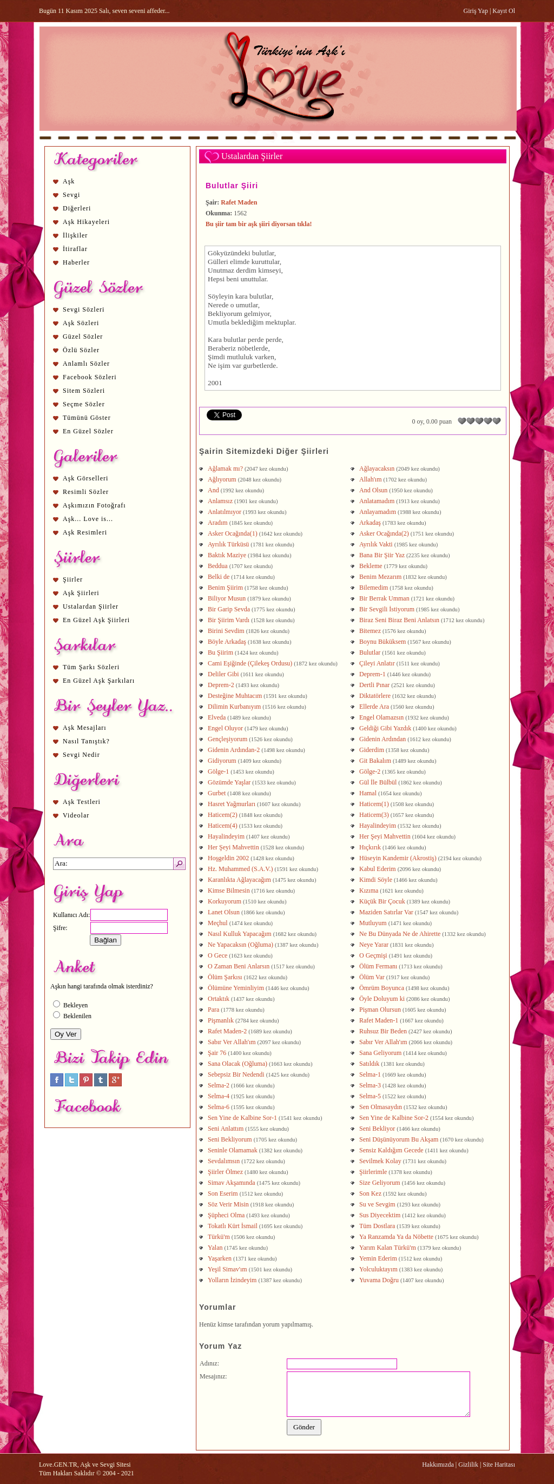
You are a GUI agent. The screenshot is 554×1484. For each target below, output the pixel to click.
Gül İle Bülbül (378, 782)
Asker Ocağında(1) (233, 533)
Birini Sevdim (226, 631)
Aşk (69, 181)
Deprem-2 (221, 685)
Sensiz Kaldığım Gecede (391, 1150)
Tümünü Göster (87, 417)
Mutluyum (373, 923)
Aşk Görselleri (85, 478)
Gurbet (217, 793)
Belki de (218, 577)
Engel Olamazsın (381, 717)
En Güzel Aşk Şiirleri (96, 620)
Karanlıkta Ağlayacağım (239, 879)
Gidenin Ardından (382, 739)
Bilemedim (373, 587)
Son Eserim (223, 1193)
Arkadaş (370, 522)
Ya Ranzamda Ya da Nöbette (396, 1237)
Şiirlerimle (373, 1172)
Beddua (218, 566)
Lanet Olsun (224, 912)
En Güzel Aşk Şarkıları (99, 680)
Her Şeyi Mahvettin (385, 836)
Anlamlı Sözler (86, 363)
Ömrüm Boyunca (381, 988)
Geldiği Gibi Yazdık (385, 728)
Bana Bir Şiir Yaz (382, 555)
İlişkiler (75, 235)
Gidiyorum (222, 760)
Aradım (218, 522)
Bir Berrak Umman (384, 598)
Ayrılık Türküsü (228, 544)
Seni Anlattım (225, 1128)
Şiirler (73, 579)
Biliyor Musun (227, 598)
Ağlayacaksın (376, 468)
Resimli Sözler (86, 492)
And (213, 490)
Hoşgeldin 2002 (228, 858)
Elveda (217, 717)
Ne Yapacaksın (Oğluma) (240, 944)
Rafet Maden (239, 202)
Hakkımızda (438, 1464)
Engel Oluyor (225, 728)
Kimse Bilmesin (229, 890)
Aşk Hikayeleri (86, 222)
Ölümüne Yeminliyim (236, 988)
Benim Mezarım (380, 577)
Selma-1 (370, 1074)
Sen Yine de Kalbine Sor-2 (393, 1118)
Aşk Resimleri (85, 532)
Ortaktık (218, 998)
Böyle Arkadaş (227, 641)
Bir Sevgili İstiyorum (386, 609)
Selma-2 (218, 1085)
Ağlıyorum (222, 479)
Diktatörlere (375, 696)
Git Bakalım (375, 760)
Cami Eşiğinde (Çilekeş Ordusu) (250, 663)
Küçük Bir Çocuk (382, 901)
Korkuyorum (224, 901)
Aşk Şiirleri (81, 593)
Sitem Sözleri (84, 390)
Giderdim (371, 750)
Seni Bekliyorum (230, 1139)
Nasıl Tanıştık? (86, 741)
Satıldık (369, 1063)
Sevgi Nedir (81, 755)
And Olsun (373, 490)
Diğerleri (77, 208)
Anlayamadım (377, 512)
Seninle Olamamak (233, 1150)
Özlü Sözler (81, 350)
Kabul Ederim (377, 869)
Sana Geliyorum (380, 1053)
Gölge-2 (369, 771)
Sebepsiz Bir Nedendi (236, 1074)
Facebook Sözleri (90, 377)
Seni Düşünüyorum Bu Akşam (398, 1139)
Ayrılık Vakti (376, 544)
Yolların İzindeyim (232, 1280)
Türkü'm (219, 1237)
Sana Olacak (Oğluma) (237, 1063)
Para (213, 1009)
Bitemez (370, 631)
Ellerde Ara (374, 706)
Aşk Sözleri (81, 323)
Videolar (76, 815)
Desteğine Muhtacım (235, 696)
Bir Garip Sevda (229, 609)
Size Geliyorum (379, 1182)
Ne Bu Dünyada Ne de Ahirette (399, 934)
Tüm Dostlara (377, 1226)
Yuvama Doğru (379, 1280)
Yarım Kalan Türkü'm (387, 1247)
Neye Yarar (373, 944)
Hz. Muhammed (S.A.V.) (240, 869)
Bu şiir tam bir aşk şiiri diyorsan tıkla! (259, 224)
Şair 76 (217, 1053)
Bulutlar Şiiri (232, 185)
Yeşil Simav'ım (227, 1269)
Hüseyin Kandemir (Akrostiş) (398, 858)
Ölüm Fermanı (378, 966)
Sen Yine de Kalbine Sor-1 (242, 1118)
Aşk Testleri (82, 802)
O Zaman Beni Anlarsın (238, 966)
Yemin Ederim (378, 1258)
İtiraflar (75, 249)
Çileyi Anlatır (377, 663)
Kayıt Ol (503, 11)
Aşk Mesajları (85, 727)
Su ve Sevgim (377, 1204)
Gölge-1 (218, 771)
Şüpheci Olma (226, 1215)
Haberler (76, 262)
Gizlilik (468, 1464)
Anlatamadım (376, 501)
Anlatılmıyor (224, 512)
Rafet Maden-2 (227, 1031)
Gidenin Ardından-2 (234, 750)
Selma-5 (370, 1096)
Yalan (215, 1247)
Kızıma (368, 890)
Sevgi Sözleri (83, 309)
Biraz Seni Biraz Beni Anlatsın (399, 620)
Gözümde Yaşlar (229, 782)
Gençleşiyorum (227, 739)
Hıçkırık (370, 847)
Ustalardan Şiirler (90, 606)
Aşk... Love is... (88, 519)
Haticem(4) (223, 825)
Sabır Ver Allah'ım (232, 1042)
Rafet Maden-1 (378, 1020)
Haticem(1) (374, 804)
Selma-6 (218, 1107)
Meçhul (218, 923)
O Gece (217, 955)
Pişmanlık (221, 1020)
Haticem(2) (223, 815)
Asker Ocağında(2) (384, 533)
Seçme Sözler (84, 404)
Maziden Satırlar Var (386, 912)
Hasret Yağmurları (231, 804)
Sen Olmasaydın (380, 1107)
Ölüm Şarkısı (225, 977)
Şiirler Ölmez (225, 1172)
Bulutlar (369, 652)
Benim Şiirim (225, 587)
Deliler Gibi (223, 674)
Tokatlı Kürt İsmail (233, 1226)
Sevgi (71, 195)
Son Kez (370, 1193)
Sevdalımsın (224, 1161)
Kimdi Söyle (375, 879)
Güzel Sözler (83, 336)
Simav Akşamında (231, 1182)
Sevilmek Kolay (380, 1161)
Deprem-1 (372, 674)
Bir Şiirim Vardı (228, 620)
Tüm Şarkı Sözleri (91, 667)
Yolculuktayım (378, 1269)
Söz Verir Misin (228, 1204)
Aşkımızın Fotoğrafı (94, 505)
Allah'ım (370, 479)
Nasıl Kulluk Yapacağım (240, 934)
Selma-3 (370, 1085)
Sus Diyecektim (379, 1215)
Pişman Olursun (380, 1009)
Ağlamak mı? (225, 468)
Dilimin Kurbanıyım (234, 706)
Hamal (368, 793)
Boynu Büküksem (382, 641)
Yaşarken (220, 1258)
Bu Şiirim (220, 652)
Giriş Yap (476, 11)
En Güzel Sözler (88, 431)
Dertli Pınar (374, 685)
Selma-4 (218, 1096)
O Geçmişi (373, 955)
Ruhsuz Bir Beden (383, 1031)
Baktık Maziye (227, 555)
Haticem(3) (374, 815)
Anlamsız (220, 501)
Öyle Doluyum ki (382, 998)
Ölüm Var (372, 977)
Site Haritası (499, 1464)
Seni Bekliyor (377, 1128)
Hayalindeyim (377, 825)
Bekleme (370, 566)
